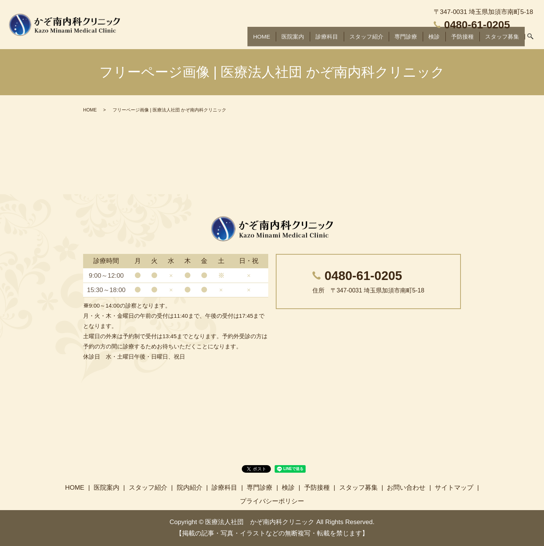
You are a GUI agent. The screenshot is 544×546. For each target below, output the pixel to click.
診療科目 (317, 39)
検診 (429, 39)
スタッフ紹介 (359, 39)
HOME (250, 39)
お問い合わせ (406, 487)
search (530, 40)
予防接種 (458, 39)
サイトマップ (454, 487)
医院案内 (282, 39)
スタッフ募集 (500, 39)
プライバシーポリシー (272, 501)
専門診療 (401, 39)
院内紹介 (189, 487)
